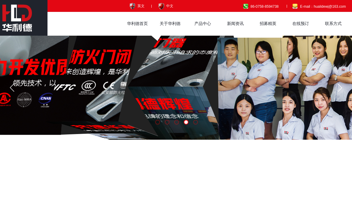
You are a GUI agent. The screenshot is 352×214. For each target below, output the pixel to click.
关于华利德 (170, 23)
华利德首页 (137, 23)
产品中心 (202, 23)
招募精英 (268, 23)
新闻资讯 (235, 23)
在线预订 (300, 23)
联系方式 (333, 23)
